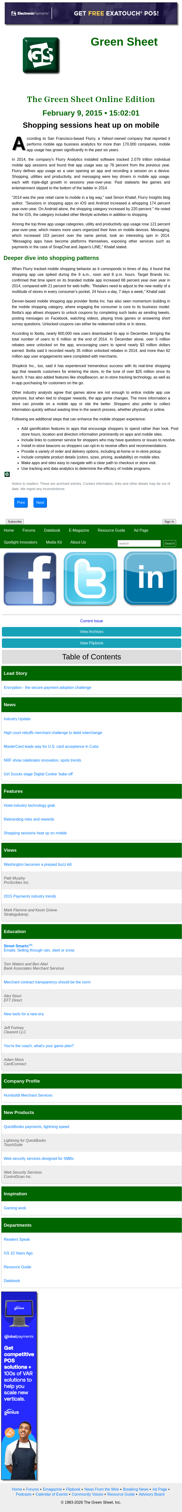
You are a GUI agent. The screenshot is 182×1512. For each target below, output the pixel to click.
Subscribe (15, 521)
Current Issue (91, 621)
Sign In (169, 521)
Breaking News (136, 1489)
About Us (78, 542)
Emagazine (52, 1489)
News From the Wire (101, 1489)
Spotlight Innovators (20, 542)
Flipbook (73, 1489)
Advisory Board (151, 1494)
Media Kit (54, 542)
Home (9, 530)
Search (170, 543)
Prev (21, 503)
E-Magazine (79, 530)
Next (40, 503)
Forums (29, 530)
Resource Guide (111, 530)
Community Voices (87, 1494)
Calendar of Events (52, 1494)
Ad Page (141, 530)
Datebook (52, 530)
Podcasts (24, 1494)
